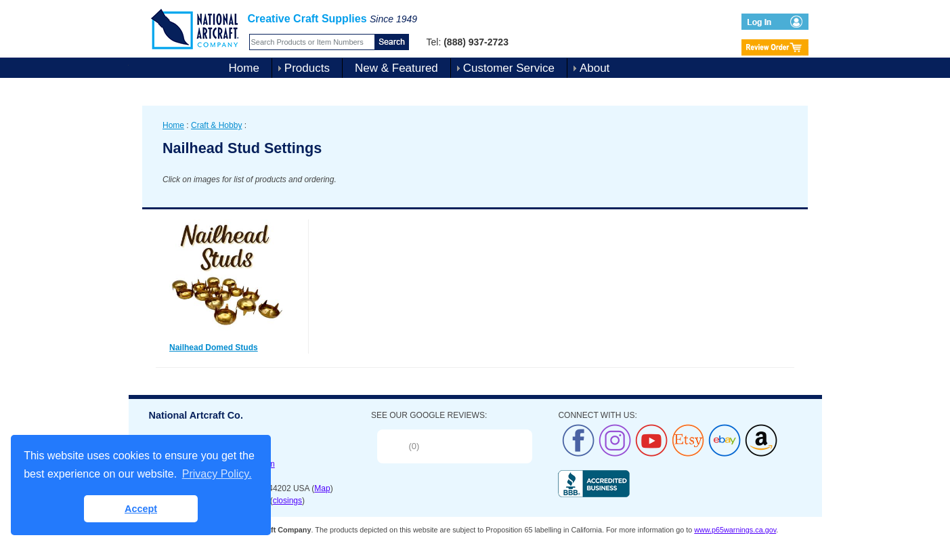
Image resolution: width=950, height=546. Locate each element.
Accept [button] (141, 508)
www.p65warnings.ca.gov (735, 530)
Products (307, 68)
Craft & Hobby (216, 125)
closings (287, 500)
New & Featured (396, 68)
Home (244, 68)
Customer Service (509, 68)
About (594, 68)
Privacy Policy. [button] (217, 474)
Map (322, 488)
